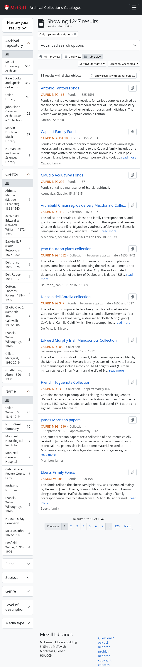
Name (10, 391)
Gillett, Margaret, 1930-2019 (17, 358)
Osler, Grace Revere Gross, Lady (17, 473)
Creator (11, 174)
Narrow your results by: (18, 25)
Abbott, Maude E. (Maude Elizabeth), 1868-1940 (17, 200)
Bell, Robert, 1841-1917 (17, 276)
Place (9, 563)
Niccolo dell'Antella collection (66, 297)
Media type (14, 623)
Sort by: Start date (91, 64)
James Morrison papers (61, 420)
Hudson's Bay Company (17, 521)
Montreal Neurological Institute (17, 440)
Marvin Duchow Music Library (17, 134)
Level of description (15, 607)
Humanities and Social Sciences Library (17, 155)
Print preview (49, 56)
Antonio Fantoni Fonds (60, 88)
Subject (11, 577)
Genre (10, 591)
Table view (92, 56)
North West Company (17, 426)
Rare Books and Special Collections (17, 82)
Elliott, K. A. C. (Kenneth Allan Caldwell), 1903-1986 (17, 316)
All (7, 54)
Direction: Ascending (122, 64)
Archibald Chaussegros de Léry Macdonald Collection (84, 205)
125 (117, 526)
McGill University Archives (17, 66)
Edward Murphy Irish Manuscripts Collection (79, 340)
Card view (73, 56)
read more (128, 157)
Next (127, 526)
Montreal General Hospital (17, 457)
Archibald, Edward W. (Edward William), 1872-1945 (17, 225)
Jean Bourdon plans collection (66, 249)
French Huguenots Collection (65, 382)
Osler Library (17, 97)
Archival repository (14, 43)
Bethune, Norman (17, 488)
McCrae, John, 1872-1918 (17, 533)
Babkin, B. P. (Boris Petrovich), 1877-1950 (17, 248)
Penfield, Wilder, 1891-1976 (17, 547)
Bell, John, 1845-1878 (17, 264)
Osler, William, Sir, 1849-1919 (17, 412)
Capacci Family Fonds (59, 131)
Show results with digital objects (113, 75)
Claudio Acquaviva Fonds (62, 175)
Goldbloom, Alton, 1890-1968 (17, 374)
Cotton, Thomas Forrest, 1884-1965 (17, 293)
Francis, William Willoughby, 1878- (17, 339)
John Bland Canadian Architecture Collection (17, 113)
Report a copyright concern (104, 660)
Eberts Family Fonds (58, 472)
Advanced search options (62, 45)
